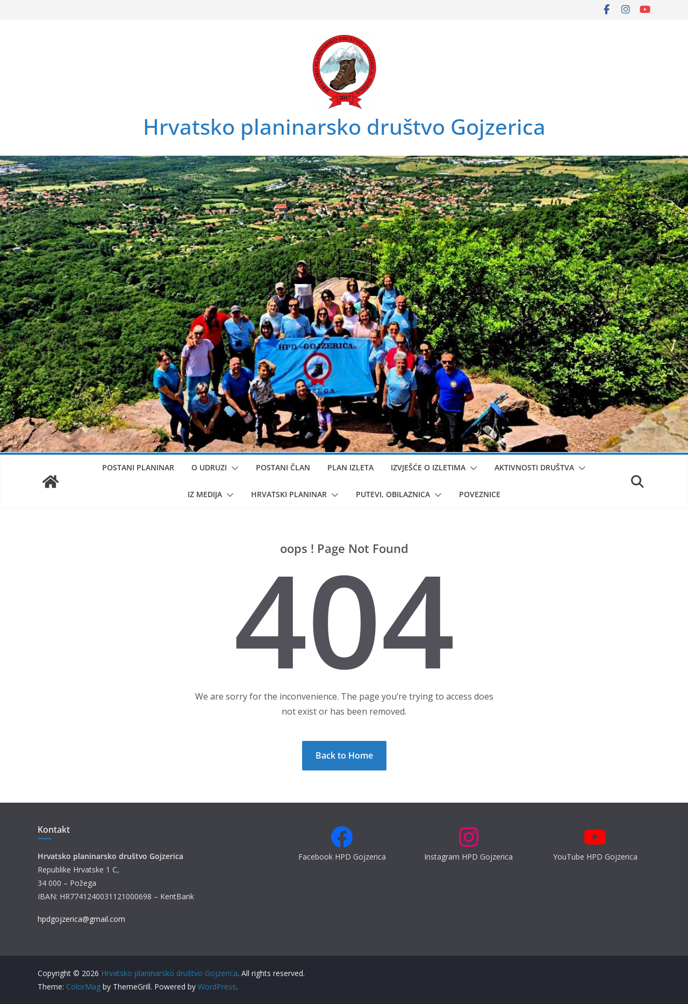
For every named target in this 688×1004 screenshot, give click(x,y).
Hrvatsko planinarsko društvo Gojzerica (344, 126)
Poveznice (479, 494)
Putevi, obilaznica (393, 494)
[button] (233, 468)
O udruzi (209, 467)
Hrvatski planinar (289, 494)
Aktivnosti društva (534, 467)
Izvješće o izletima (428, 467)
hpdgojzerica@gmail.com (81, 919)
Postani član (283, 467)
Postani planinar (138, 467)
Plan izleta (350, 467)
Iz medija (205, 494)
